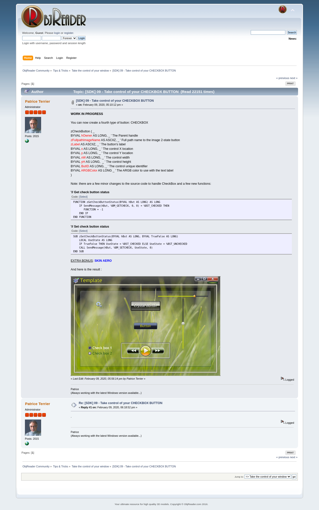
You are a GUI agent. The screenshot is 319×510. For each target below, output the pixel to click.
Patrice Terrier (37, 101)
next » (294, 78)
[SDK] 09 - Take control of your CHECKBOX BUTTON (115, 100)
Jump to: (239, 476)
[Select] (83, 196)
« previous (282, 78)
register (68, 32)
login (57, 32)
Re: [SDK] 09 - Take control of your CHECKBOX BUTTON (120, 403)
